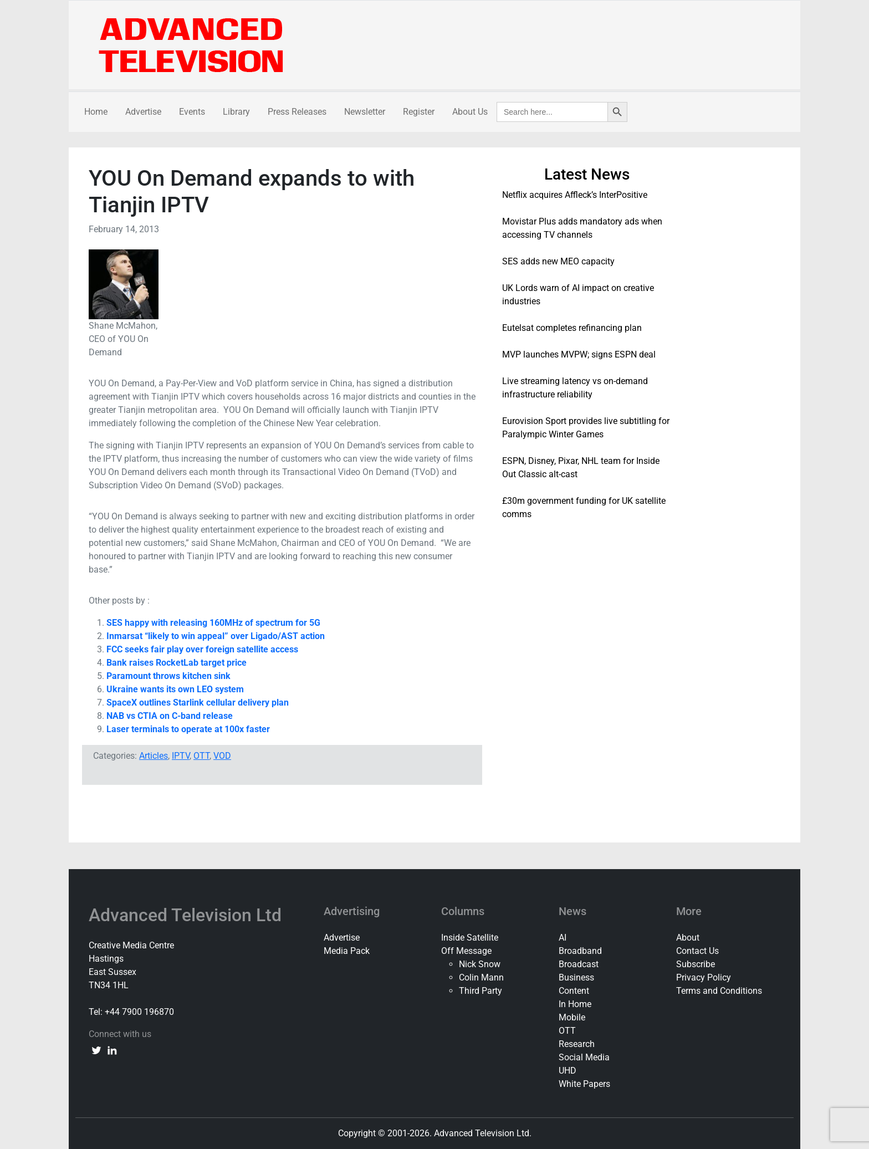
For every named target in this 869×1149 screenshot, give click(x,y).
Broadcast (579, 964)
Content (574, 990)
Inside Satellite (469, 937)
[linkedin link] (112, 1050)
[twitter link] (96, 1050)
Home (96, 111)
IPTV (181, 755)
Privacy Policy (703, 977)
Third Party (480, 990)
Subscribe (695, 964)
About (687, 937)
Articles (153, 755)
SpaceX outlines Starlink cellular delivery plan (197, 702)
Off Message (466, 951)
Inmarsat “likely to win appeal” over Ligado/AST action (215, 636)
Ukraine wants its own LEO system (175, 689)
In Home (575, 1004)
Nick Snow (479, 964)
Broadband (580, 951)
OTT (201, 755)
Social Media (584, 1057)
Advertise (143, 111)
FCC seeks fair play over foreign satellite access (202, 649)
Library (236, 111)
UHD (567, 1070)
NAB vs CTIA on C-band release (169, 716)
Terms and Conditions (719, 990)
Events (192, 111)
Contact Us (697, 951)
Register (418, 111)
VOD (222, 755)
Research (577, 1044)
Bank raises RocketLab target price (176, 662)
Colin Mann (481, 977)
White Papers (584, 1084)
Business (576, 977)
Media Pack (347, 951)
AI (562, 937)
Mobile (572, 1017)
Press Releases (297, 111)
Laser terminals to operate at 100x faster (188, 729)
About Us (470, 111)
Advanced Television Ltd (187, 915)
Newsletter (364, 111)
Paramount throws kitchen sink (168, 676)
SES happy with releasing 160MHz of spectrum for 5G (213, 622)
